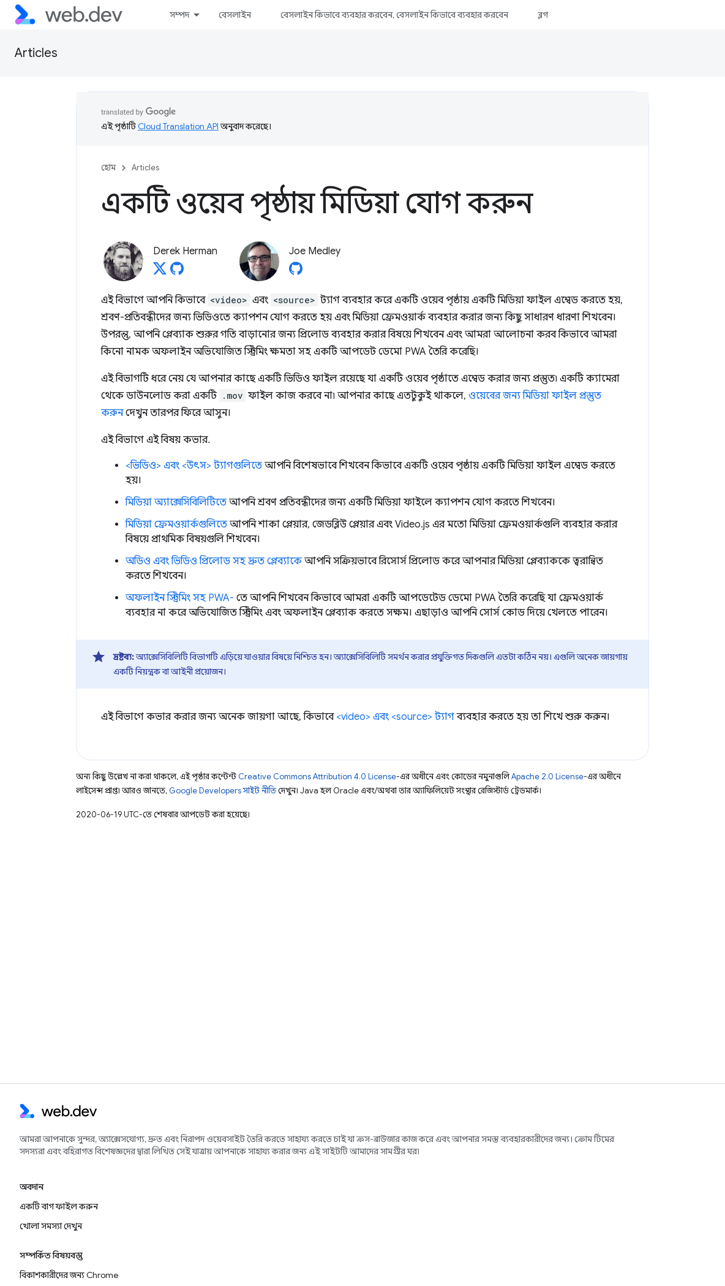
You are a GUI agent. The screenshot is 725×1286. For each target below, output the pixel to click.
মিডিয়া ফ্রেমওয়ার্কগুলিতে (176, 524)
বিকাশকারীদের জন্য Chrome (69, 1274)
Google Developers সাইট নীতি (222, 790)
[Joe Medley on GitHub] (295, 272)
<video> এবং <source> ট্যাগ (395, 717)
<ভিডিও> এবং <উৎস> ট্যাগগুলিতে (194, 466)
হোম (108, 167)
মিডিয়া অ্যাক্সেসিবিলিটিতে (176, 502)
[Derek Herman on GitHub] (177, 272)
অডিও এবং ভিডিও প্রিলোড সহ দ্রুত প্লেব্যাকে (214, 561)
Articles (36, 53)
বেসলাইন (235, 14)
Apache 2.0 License (547, 776)
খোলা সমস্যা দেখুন (51, 1225)
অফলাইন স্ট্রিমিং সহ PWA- (180, 598)
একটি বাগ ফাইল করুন (59, 1206)
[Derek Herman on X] (160, 272)
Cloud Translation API (178, 126)
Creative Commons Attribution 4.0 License (317, 776)
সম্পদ (179, 14)
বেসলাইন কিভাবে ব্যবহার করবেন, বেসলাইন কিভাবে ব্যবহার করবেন (394, 14)
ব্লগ (543, 14)
